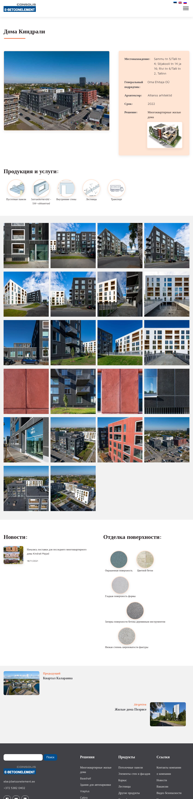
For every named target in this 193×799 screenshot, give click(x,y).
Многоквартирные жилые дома (95, 770)
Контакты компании (169, 767)
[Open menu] (185, 8)
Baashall (85, 778)
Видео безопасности (169, 793)
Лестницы (124, 786)
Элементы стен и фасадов (134, 773)
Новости (162, 780)
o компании (164, 773)
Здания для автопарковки (95, 784)
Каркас (122, 780)
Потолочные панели (130, 767)
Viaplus (84, 791)
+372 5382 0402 (14, 787)
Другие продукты (129, 793)
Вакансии (162, 786)
